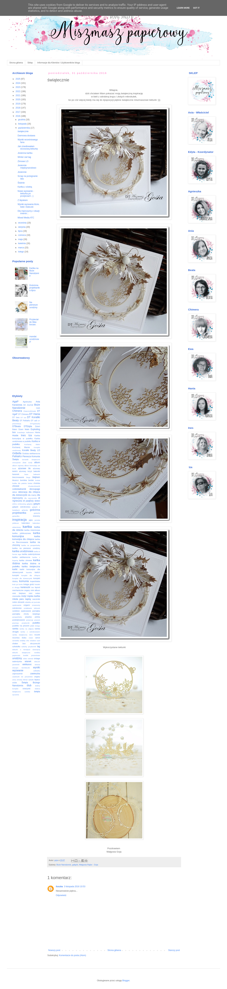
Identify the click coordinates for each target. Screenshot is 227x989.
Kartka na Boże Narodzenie (34, 272)
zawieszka (35, 673)
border (31, 480)
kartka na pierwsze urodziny (26, 548)
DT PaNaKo (25, 420)
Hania (37, 432)
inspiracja (19, 519)
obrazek (21, 602)
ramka (15, 628)
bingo (28, 477)
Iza (30, 435)
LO (38, 450)
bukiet (30, 483)
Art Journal (28, 405)
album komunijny (30, 465)
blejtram (36, 477)
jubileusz (15, 523)
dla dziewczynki (19, 495)
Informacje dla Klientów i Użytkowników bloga (58, 62)
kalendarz (26, 523)
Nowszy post (54, 950)
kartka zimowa (25, 560)
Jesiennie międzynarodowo (27, 166)
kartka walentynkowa (31, 554)
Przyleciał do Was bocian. (33, 322)
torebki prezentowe (31, 655)
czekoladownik (19, 489)
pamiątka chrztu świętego (26, 614)
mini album (35, 590)
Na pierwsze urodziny (33, 305)
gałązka (30, 504)
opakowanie (16, 605)
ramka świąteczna (19, 635)
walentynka (17, 661)
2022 (18, 91)
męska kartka (33, 596)
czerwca (22, 235)
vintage (37, 658)
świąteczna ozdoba (21, 692)
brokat (37, 480)
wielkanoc (27, 664)
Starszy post (174, 950)
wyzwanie (17, 670)
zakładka (36, 671)
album (37, 462)
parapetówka (17, 617)
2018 (18, 108)
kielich (37, 572)
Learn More (183, 8)
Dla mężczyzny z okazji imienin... (28, 212)
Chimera (17, 410)
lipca (20, 231)
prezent (37, 620)
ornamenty (36, 605)
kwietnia (22, 243)
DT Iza (23, 417)
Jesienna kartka (25, 153)
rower (31, 638)
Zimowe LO (23, 161)
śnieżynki (26, 689)
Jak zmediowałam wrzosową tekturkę (28, 147)
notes (14, 602)
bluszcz (15, 480)
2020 (18, 99)
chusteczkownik (34, 486)
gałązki (75, 865)
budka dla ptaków (19, 483)
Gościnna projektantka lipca (34, 288)
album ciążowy (18, 465)
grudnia (22, 119)
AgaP (15, 401)
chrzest (15, 486)
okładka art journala (32, 602)
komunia (24, 581)
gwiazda (37, 513)
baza (26, 474)
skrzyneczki (35, 643)
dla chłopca (34, 492)
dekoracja (22, 492)
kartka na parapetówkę (30, 545)
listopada (22, 124)
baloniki (36, 471)
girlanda (25, 510)
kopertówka (35, 581)
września (22, 223)
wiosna (37, 664)
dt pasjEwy (28, 501)
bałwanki (36, 474)
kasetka (29, 572)
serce (37, 638)
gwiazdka (15, 516)
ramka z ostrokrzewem (30, 632)
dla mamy (32, 495)
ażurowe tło (24, 468)
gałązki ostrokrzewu (21, 507)
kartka (27, 526)
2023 (18, 87)
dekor (14, 492)
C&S (38, 408)
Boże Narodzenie (64, 865)
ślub (29, 685)
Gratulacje (21, 432)
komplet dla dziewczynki (22, 578)
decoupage (35, 489)
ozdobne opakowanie (21, 611)
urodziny (17, 658)
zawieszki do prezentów (22, 677)
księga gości (29, 584)
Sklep (30, 62)
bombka (23, 480)
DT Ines (16, 417)
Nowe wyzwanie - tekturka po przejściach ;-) (26, 193)
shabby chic (24, 641)
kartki (14, 569)
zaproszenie (17, 674)
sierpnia (22, 227)
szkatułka (16, 646)
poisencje (29, 620)
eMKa (14, 504)
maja (20, 239)
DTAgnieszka (35, 424)
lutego (21, 251)
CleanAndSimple (29, 411)
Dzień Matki (23, 429)
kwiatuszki (25, 587)
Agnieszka (27, 402)
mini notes (34, 593)
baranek (15, 474)
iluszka (59, 886)
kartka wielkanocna (21, 557)
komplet (15, 575)
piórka (37, 617)
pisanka (28, 617)
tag (38, 646)
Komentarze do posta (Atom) (72, 955)
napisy (28, 599)
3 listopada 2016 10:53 (74, 886)
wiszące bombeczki (21, 668)
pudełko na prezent (20, 626)
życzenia (15, 695)
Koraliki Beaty (29, 450)
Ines (23, 435)
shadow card (35, 641)
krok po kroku (17, 584)
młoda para (18, 599)
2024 (18, 83)
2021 (18, 95)
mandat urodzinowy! (34, 339)
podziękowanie (18, 620)
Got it (196, 8)
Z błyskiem (23, 200)
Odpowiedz (61, 895)
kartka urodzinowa (22, 551)
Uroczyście (16, 463)
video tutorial (28, 659)
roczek (37, 635)
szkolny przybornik (28, 647)
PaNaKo (17, 456)
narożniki (36, 599)
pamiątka (36, 611)
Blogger (126, 980)
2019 (18, 103)
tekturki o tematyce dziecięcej (26, 650)
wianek (28, 661)
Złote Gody (27, 463)
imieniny (36, 516)
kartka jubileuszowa (21, 533)
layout (37, 587)
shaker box (19, 643)
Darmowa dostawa (26, 135)
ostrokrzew (16, 608)
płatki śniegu (35, 626)
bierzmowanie (18, 477)
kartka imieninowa (32, 530)
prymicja (15, 623)
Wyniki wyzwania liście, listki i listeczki (28, 205)
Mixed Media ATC (26, 217)
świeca (37, 689)
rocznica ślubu (19, 638)
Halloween (30, 432)
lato (32, 587)
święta (37, 691)
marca (21, 247)
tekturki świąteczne (21, 653)
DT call (34, 420)
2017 (18, 112)
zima (14, 680)
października (24, 128)
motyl (23, 596)
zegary (37, 677)
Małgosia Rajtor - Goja (88, 865)
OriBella (16, 453)
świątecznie (23, 131)
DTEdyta (28, 426)
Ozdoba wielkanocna (31, 453)
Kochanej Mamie (21, 447)
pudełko (36, 623)
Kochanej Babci (32, 444)
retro (31, 635)
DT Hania (34, 414)
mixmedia (16, 596)
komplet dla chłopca (30, 575)
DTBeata (16, 426)
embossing (22, 504)
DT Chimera (23, 414)
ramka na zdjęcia (26, 629)
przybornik (25, 623)
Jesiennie (22, 172)
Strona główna (16, 62)
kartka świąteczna (31, 566)
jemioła (37, 520)
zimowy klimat (22, 680)
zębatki (31, 680)
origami (27, 605)
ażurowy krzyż (25, 471)
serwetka (15, 641)
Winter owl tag (24, 157)
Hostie (15, 435)
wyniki (36, 667)
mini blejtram (19, 593)
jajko (31, 520)
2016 (18, 116)
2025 (18, 79)
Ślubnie (21, 183)
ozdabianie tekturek (32, 608)
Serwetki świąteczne (31, 460)
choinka (36, 483)
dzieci (37, 501)
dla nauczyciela (30, 498)
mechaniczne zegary (21, 590)
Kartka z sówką (25, 187)
